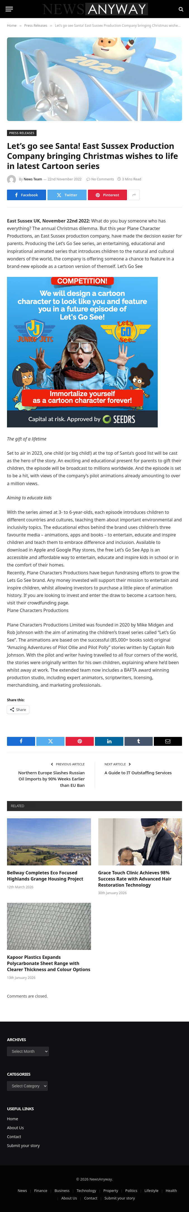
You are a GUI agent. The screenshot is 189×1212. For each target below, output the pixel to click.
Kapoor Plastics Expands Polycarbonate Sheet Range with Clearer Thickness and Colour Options (48, 963)
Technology (86, 1190)
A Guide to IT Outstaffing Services (138, 772)
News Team (33, 179)
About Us (15, 1127)
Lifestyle (151, 1190)
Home (12, 1118)
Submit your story (23, 1145)
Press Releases (21, 133)
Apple (40, 550)
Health (171, 1190)
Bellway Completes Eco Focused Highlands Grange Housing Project (45, 876)
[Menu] (9, 9)
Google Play (68, 550)
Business (62, 1190)
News (22, 1190)
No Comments (100, 179)
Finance (40, 1190)
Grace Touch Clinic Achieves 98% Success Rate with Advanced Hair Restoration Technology (134, 879)
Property (110, 1190)
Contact (14, 1136)
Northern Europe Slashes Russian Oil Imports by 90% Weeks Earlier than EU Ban (51, 779)
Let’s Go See (130, 266)
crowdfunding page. (48, 603)
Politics (131, 1190)
